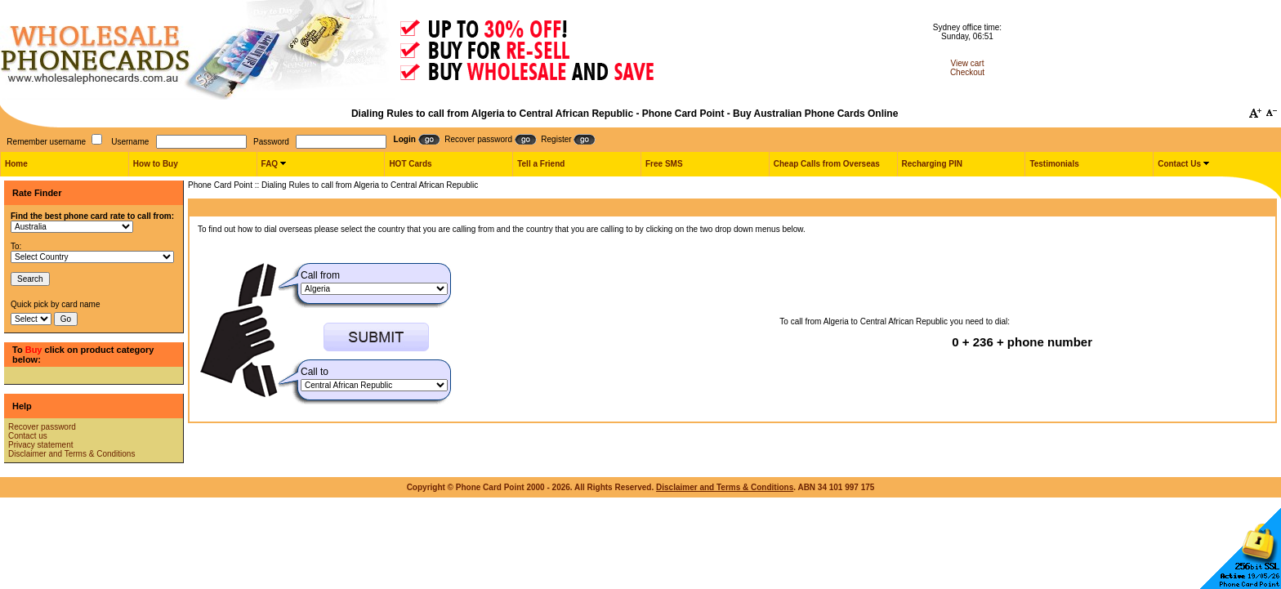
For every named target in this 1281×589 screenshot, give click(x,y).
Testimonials (1053, 163)
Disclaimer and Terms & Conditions (71, 453)
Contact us (27, 435)
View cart (967, 63)
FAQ (270, 163)
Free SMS (664, 163)
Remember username (46, 141)
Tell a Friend (541, 163)
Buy (33, 350)
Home (16, 163)
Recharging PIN (932, 163)
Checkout (967, 72)
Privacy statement (40, 444)
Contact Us (1179, 163)
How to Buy (155, 163)
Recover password (42, 426)
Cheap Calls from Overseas (827, 163)
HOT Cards (410, 163)
